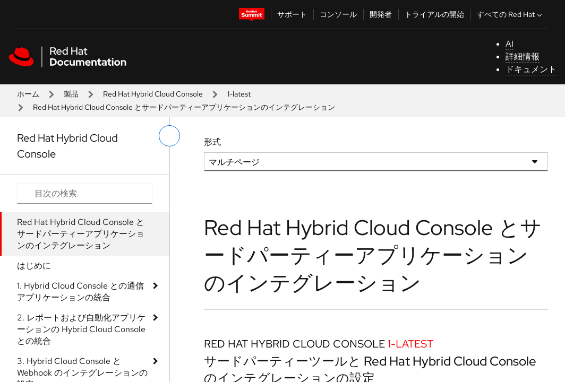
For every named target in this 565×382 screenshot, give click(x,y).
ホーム (28, 94)
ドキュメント (531, 69)
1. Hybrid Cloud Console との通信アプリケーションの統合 (80, 291)
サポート (292, 14)
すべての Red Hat (510, 14)
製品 (71, 94)
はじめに (34, 265)
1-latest (239, 94)
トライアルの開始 (434, 14)
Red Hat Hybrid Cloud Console (153, 94)
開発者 (381, 14)
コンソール (338, 14)
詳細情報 (523, 56)
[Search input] (84, 194)
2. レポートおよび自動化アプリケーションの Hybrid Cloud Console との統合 (81, 329)
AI (509, 43)
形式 (212, 141)
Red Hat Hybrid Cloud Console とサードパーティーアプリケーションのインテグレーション (80, 233)
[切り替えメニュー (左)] (169, 135)
